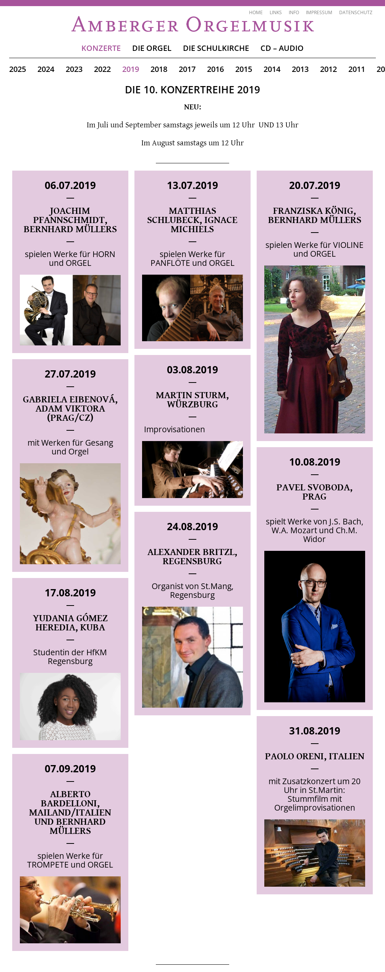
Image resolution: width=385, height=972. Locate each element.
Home (256, 12)
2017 (187, 69)
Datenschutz (355, 12)
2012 (328, 69)
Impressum (319, 12)
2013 (300, 69)
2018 (158, 69)
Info (294, 12)
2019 (130, 69)
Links (276, 12)
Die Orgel (151, 48)
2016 (215, 69)
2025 (17, 69)
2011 (356, 69)
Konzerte (101, 48)
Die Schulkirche (216, 48)
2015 (243, 69)
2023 (74, 69)
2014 (272, 69)
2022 (102, 69)
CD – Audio (282, 48)
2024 (45, 69)
